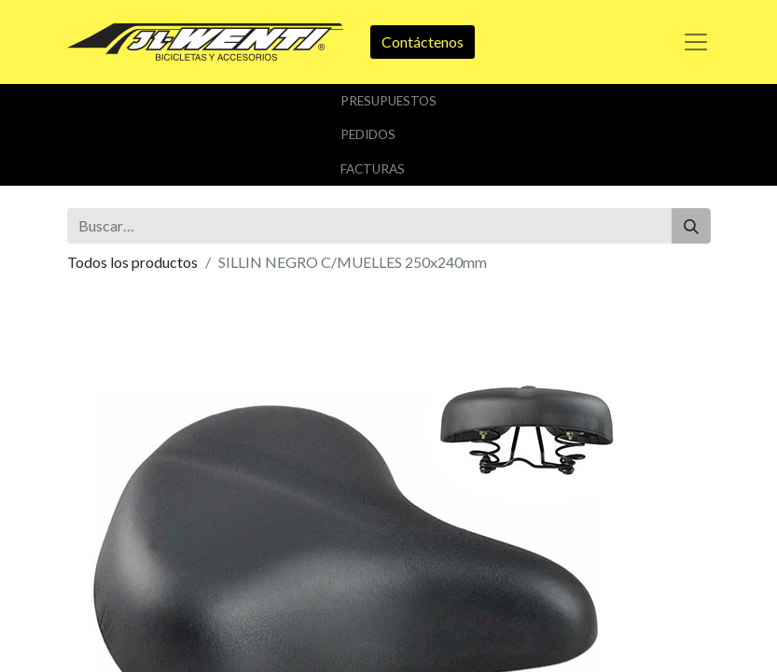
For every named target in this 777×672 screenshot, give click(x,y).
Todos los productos (132, 262)
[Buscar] (691, 226)
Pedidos (367, 134)
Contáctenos (423, 41)
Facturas (372, 168)
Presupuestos (388, 100)
